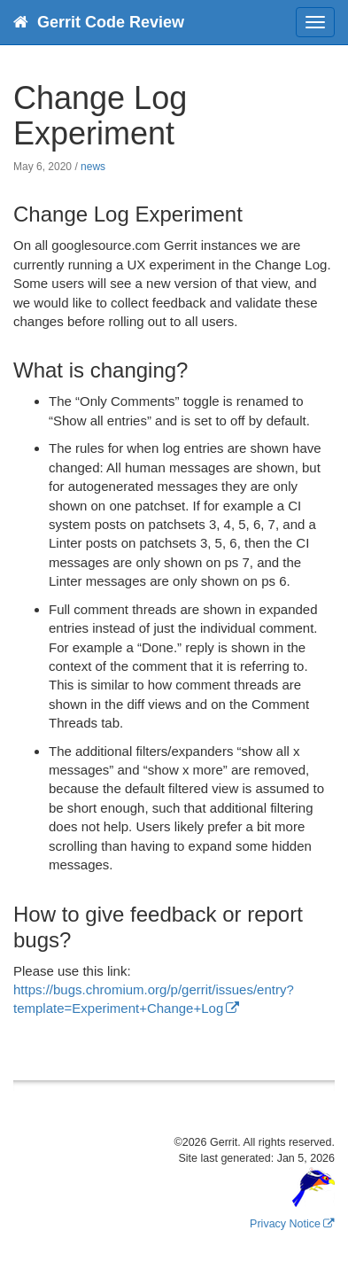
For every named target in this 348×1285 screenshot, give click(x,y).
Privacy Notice (285, 1224)
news (93, 166)
